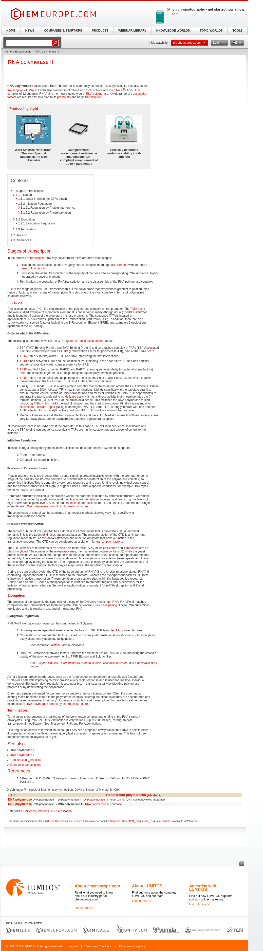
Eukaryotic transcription (25, 765)
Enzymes (29, 811)
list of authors (162, 821)
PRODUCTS (100, 30)
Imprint (73, 946)
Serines (112, 548)
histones (94, 499)
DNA (31, 90)
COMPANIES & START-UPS (63, 30)
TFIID (64, 351)
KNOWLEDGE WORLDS (173, 30)
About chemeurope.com (97, 886)
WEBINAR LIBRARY (132, 30)
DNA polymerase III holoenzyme (104, 799)
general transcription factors (85, 341)
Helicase (70, 396)
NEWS (29, 30)
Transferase (115, 795)
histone (75, 503)
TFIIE (23, 378)
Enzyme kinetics (47, 663)
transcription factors (33, 268)
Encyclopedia (23, 51)
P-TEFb (116, 630)
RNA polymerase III (22, 755)
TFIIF (23, 369)
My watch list (159, 42)
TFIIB (23, 361)
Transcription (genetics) (25, 760)
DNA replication (61, 811)
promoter (122, 265)
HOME (10, 30)
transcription (15, 90)
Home (8, 51)
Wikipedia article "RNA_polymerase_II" (131, 821)
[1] (124, 89)
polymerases (136, 795)
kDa (137, 90)
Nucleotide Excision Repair (37, 407)
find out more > (84, 908)
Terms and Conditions (98, 946)
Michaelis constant (115, 663)
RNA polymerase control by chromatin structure (57, 506)
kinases (51, 534)
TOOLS (237, 30)
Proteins (43, 811)
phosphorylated (17, 551)
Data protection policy (132, 946)
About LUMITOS (147, 886)
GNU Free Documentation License (62, 821)
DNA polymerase (20, 799)
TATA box (136, 309)
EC (150, 795)
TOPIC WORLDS (211, 30)
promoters (64, 97)
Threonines (131, 548)
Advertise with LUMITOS (202, 888)
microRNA (116, 90)
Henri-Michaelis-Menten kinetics (80, 663)
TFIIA (23, 356)
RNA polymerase (97, 93)
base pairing (109, 605)
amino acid (64, 548)
